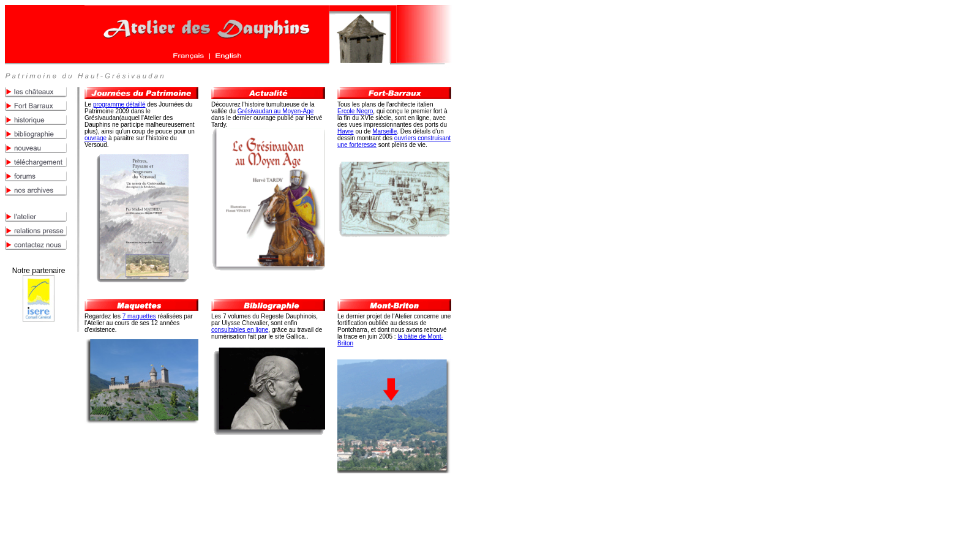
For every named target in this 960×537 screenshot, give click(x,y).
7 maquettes (139, 316)
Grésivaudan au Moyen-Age (276, 111)
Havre (345, 131)
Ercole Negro (355, 111)
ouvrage (95, 138)
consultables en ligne (239, 329)
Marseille (384, 131)
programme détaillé (119, 104)
